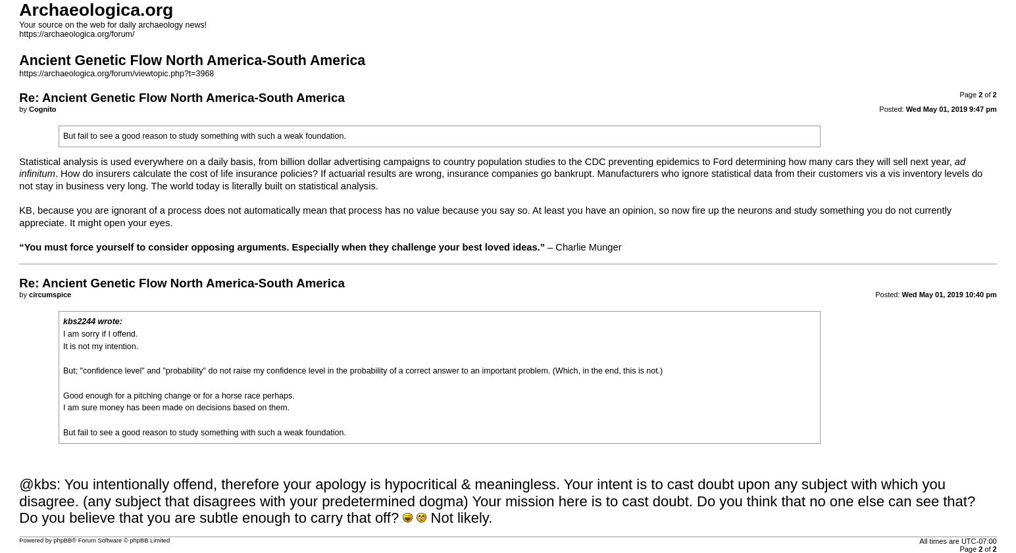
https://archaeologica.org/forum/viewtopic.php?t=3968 (116, 73)
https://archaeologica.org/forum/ (76, 34)
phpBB (62, 540)
